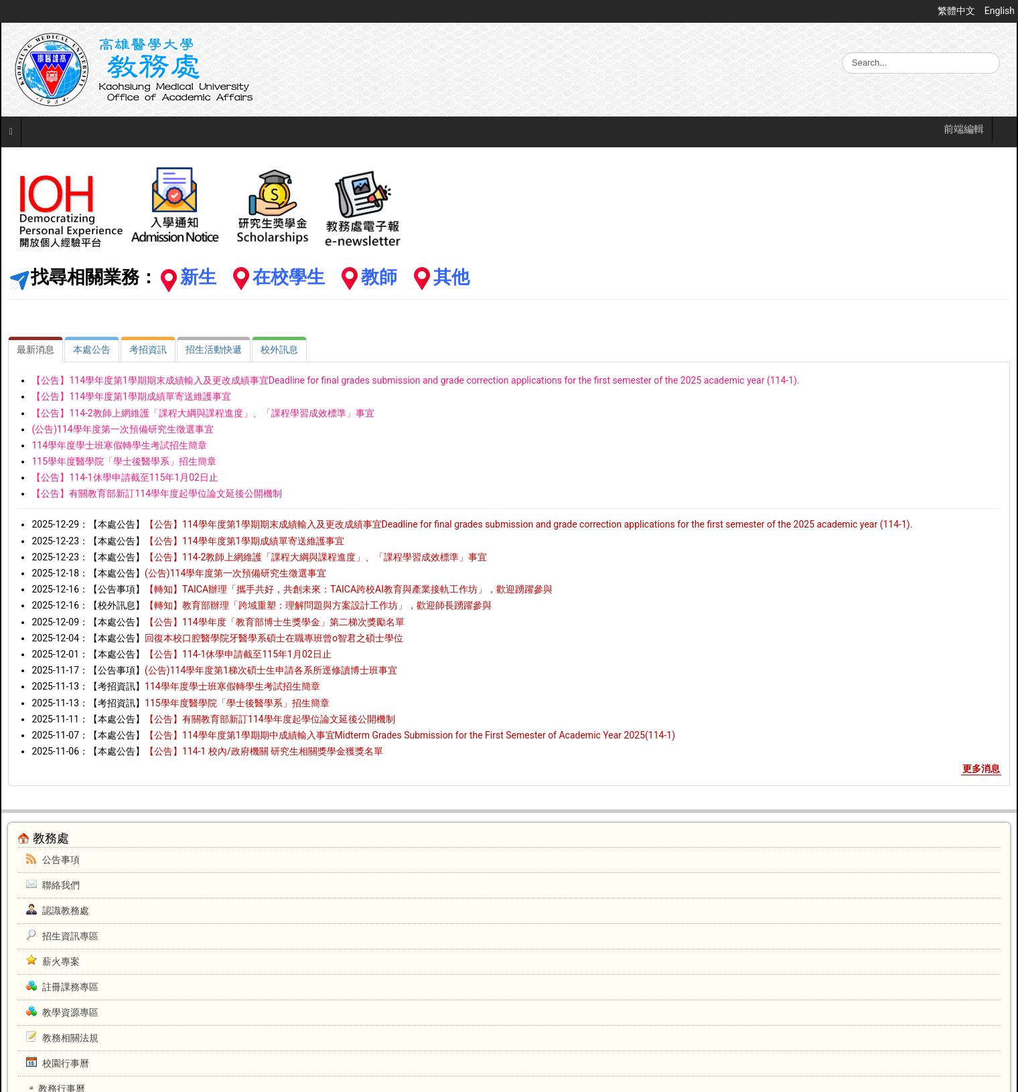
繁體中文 (957, 10)
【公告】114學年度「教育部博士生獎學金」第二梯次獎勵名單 (275, 622)
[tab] (35, 349)
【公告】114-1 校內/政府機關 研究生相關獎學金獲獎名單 (264, 751)
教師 (379, 277)
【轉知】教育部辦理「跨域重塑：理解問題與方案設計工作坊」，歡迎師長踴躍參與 (318, 605)
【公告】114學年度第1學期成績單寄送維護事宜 (130, 396)
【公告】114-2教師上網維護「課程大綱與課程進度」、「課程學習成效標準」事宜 (202, 413)
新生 (198, 277)
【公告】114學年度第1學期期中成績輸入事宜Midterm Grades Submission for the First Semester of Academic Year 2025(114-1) (410, 735)
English (1000, 10)
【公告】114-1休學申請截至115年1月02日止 (124, 477)
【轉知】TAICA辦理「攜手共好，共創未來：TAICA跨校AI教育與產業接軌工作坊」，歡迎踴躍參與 (349, 589)
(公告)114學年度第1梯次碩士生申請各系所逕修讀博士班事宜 (271, 670)
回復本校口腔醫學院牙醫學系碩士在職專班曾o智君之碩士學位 (274, 638)
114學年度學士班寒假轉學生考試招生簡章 (119, 445)
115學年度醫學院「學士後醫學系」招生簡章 (123, 461)
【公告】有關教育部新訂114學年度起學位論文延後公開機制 (156, 493)
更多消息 (981, 768)
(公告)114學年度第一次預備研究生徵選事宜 (122, 429)
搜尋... (842, 52)
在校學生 (288, 277)
